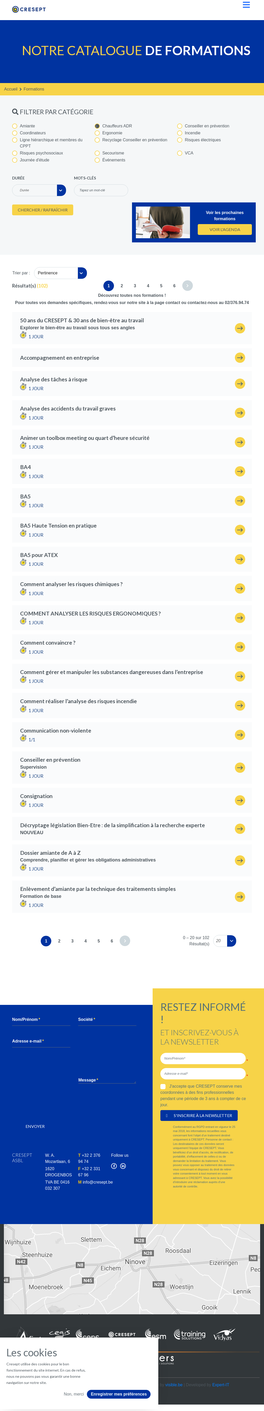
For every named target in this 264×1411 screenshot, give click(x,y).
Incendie (189, 133)
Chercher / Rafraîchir (43, 209)
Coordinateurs (29, 133)
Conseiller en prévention (203, 126)
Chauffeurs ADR (113, 126)
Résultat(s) (24, 286)
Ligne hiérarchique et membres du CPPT (47, 142)
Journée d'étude (30, 160)
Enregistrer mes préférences (119, 1394)
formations (34, 89)
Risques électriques (199, 140)
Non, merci (74, 1394)
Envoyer (35, 1126)
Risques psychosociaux (37, 153)
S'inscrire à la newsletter (199, 1115)
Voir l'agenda (225, 229)
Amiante (23, 126)
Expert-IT (220, 1385)
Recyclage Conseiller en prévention (131, 140)
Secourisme (109, 153)
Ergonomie (108, 133)
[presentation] (59, 1107)
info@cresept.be (98, 1182)
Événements (110, 160)
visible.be (174, 1385)
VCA (185, 153)
